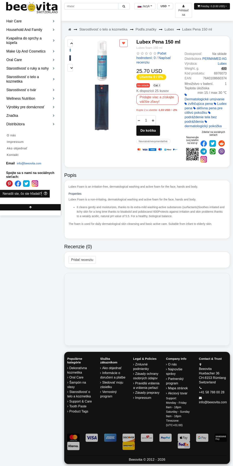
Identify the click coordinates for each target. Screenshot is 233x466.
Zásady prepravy (147, 392)
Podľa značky (146, 29)
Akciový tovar (177, 393)
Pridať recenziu (82, 259)
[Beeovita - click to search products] (123, 6)
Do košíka (148, 130)
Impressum (15, 141)
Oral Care (76, 377)
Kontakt (13, 154)
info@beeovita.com (29, 163)
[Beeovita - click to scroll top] (30, 207)
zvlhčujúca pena (198, 104)
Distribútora (30, 124)
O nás (11, 135)
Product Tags (78, 411)
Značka (30, 116)
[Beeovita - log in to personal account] (183, 10)
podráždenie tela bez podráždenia (200, 117)
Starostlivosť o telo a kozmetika (103, 29)
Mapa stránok (178, 388)
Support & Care (80, 401)
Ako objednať (17, 148)
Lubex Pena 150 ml (197, 29)
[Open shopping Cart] (212, 6)
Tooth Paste (78, 406)
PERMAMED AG (214, 58)
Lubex (169, 29)
